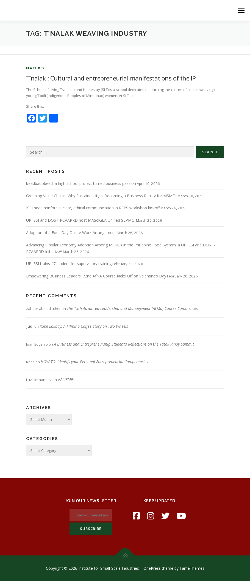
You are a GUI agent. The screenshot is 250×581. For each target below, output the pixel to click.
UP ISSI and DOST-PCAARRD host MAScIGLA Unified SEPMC (80, 220)
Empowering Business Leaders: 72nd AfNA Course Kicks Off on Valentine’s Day (96, 276)
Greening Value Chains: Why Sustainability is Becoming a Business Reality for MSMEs (101, 195)
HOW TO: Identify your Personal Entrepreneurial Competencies (94, 361)
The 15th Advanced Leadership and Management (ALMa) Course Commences (132, 308)
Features (35, 68)
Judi (30, 326)
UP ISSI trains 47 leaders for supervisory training (69, 263)
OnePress (152, 568)
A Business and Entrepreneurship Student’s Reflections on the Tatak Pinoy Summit (124, 344)
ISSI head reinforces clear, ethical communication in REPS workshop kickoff (93, 207)
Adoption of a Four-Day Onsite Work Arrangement (71, 232)
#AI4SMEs (66, 379)
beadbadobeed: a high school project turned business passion (81, 183)
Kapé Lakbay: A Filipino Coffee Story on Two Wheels (84, 326)
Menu (241, 10)
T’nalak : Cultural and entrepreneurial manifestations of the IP (111, 78)
